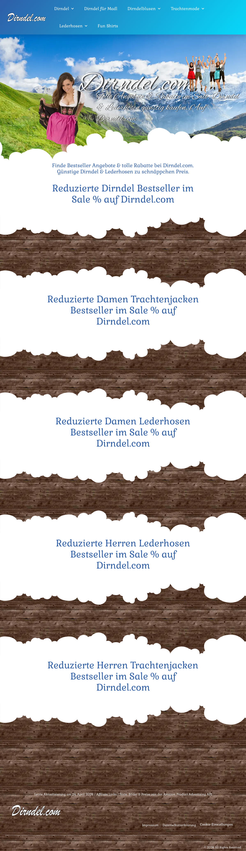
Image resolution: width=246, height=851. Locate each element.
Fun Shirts (108, 26)
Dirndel (64, 8)
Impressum (150, 825)
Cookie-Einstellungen (216, 824)
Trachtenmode (187, 8)
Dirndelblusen (144, 8)
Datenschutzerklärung (179, 825)
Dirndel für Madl (100, 8)
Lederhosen (73, 25)
